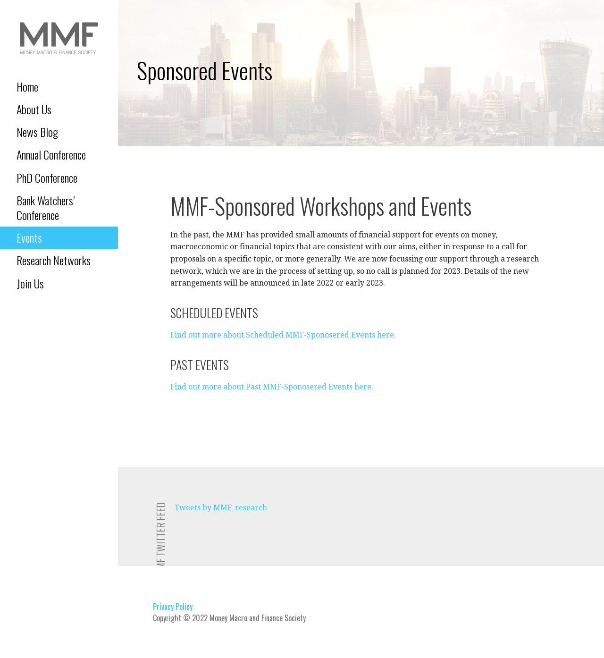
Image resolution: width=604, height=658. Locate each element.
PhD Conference (47, 177)
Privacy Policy (173, 606)
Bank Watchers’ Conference (46, 207)
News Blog (37, 131)
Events (29, 237)
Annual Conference (51, 154)
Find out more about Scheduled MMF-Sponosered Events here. (283, 334)
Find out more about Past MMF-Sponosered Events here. (271, 386)
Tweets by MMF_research (221, 507)
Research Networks (54, 260)
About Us (34, 109)
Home (27, 86)
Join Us (30, 283)
